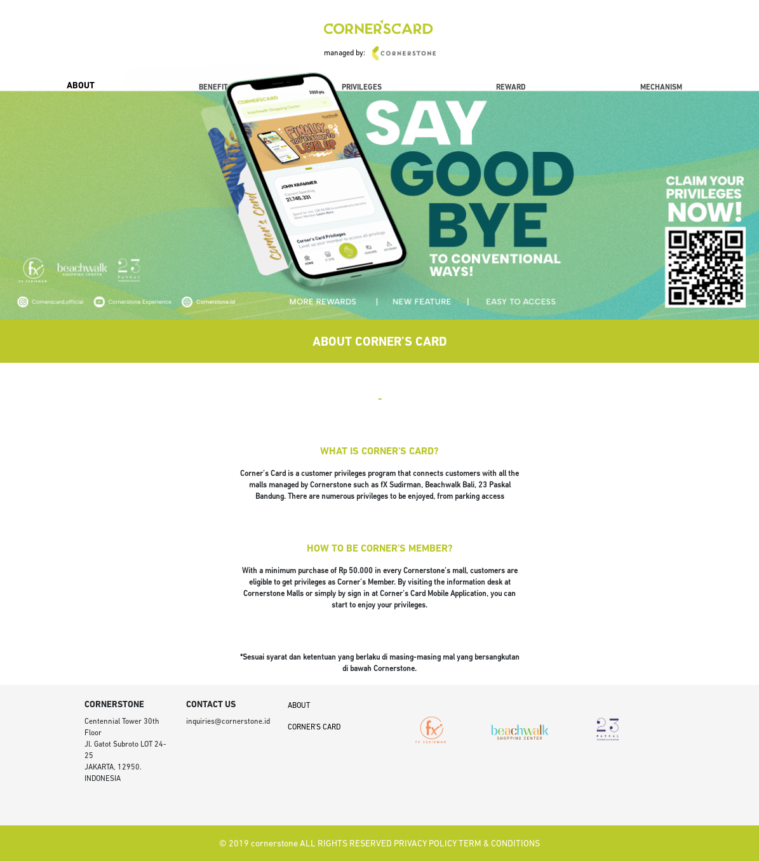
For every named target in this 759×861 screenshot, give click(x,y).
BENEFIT (213, 88)
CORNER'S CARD (314, 727)
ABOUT (81, 86)
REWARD (511, 88)
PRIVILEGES (362, 88)
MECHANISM (661, 88)
